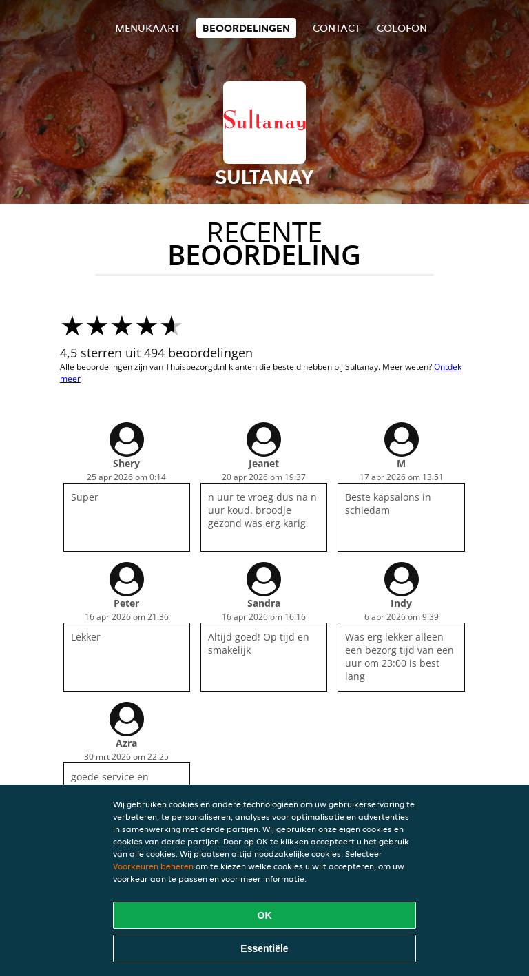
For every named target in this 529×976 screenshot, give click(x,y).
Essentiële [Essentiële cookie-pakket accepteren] (264, 948)
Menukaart (147, 28)
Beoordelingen (246, 28)
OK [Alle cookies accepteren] (265, 915)
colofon (402, 28)
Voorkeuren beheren (153, 866)
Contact (336, 28)
